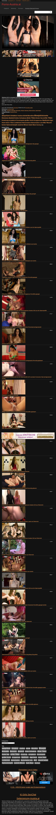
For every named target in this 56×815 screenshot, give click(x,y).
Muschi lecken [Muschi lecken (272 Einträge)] (43, 760)
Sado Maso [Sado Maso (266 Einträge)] (32, 125)
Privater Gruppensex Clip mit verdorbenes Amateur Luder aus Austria (19, 737)
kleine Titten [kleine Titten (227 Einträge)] (10, 122)
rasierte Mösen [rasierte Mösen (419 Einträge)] (23, 125)
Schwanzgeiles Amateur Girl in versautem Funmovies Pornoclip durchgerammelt (21, 327)
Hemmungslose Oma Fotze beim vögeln (11, 454)
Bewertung (13, 8)
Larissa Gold (11, 109)
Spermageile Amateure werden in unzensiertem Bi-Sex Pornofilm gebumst (20, 704)
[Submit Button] (50, 12)
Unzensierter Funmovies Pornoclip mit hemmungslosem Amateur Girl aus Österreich (22, 505)
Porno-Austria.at (11, 4)
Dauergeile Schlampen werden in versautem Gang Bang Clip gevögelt (19, 193)
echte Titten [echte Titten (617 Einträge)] (47, 118)
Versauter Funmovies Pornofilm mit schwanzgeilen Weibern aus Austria (19, 244)
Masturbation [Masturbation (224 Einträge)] (26, 122)
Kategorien (6, 8)
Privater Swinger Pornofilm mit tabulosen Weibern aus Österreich (18, 554)
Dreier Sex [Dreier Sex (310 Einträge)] (39, 118)
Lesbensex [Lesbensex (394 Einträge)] (18, 122)
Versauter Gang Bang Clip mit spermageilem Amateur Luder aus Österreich (20, 521)
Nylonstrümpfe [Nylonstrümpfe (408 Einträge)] (11, 125)
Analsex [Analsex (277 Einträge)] (20, 115)
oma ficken (18, 0)
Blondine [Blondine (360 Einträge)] (31, 115)
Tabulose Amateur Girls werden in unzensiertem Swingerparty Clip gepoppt (20, 143)
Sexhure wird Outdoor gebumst (9, 343)
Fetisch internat (24, 110)
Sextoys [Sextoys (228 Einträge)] (39, 125)
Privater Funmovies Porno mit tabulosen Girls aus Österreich (17, 621)
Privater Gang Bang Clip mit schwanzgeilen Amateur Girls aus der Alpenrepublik (21, 177)
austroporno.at (11, 0)
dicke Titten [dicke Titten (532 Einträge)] (31, 118)
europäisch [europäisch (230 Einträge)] (12, 120)
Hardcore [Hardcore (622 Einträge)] (45, 120)
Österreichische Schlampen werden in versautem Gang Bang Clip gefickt (19, 654)
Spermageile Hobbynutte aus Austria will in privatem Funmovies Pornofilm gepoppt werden (24, 605)
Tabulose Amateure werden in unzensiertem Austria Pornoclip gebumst (19, 488)
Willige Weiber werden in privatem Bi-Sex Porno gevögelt (16, 638)
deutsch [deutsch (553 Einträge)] (12, 118)
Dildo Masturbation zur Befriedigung (11, 428)
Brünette (18, 110)
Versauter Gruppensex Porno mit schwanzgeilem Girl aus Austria (18, 721)
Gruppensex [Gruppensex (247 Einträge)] (38, 120)
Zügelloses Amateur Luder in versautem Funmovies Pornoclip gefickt (19, 160)
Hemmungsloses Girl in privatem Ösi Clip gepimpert (14, 210)
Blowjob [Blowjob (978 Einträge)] (37, 116)
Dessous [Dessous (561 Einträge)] (5, 118)
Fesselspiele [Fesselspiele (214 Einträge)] (20, 120)
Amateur (9, 110)
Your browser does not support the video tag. (28, 32)
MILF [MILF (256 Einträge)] (44, 122)
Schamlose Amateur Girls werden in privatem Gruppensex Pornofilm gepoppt (21, 294)
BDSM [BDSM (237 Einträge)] (25, 115)
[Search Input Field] (41, 12)
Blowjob (13, 110)
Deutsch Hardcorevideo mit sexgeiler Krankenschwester (15, 471)
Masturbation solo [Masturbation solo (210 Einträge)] (37, 122)
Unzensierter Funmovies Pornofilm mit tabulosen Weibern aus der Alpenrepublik (21, 227)
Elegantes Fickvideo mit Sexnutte (10, 395)
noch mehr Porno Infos (7, 104)
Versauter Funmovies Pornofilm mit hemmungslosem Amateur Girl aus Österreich (22, 538)
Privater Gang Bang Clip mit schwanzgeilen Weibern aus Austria (17, 571)
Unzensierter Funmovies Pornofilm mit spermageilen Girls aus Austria (19, 671)
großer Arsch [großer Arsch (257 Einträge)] (29, 120)
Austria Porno (13, 112)
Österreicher (32, 110)
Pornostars (20, 8)
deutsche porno (25, 0)
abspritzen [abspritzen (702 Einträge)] (6, 116)
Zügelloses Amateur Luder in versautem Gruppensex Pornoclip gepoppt (19, 277)
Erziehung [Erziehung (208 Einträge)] (5, 120)
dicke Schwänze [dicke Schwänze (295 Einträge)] (20, 118)
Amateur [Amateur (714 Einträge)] (13, 116)
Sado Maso (38, 110)
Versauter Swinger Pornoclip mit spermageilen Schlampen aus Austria (19, 260)
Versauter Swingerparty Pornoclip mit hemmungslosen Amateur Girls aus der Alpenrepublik (24, 310)
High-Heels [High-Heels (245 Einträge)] (33, 757)
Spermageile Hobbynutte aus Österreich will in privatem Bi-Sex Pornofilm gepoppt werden (24, 687)
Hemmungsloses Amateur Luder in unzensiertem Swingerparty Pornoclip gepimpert (22, 360)
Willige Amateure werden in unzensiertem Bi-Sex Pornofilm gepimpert (19, 411)
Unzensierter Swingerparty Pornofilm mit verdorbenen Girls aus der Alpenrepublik (22, 588)
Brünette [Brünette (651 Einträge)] (44, 116)
